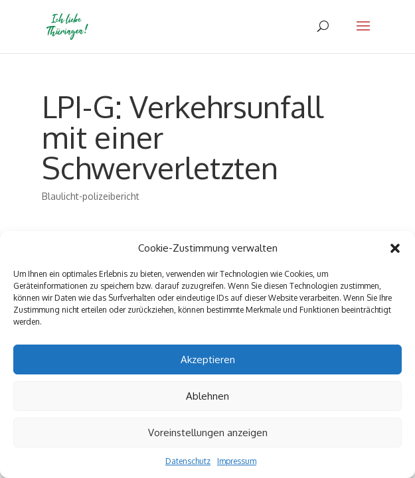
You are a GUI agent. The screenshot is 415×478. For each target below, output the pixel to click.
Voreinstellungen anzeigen (208, 432)
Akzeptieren (208, 359)
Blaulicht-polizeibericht (90, 196)
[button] (395, 248)
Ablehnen (207, 396)
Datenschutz (187, 461)
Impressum (236, 461)
